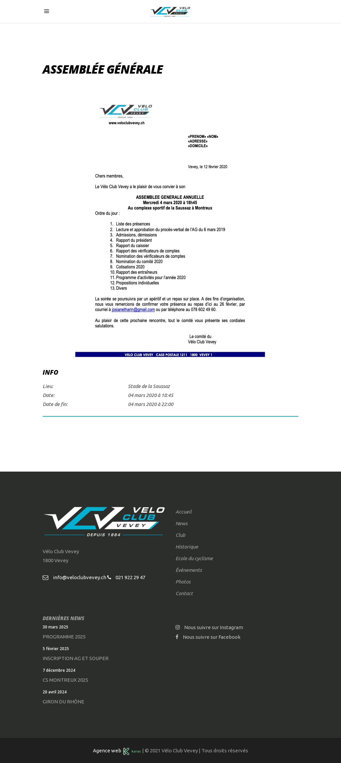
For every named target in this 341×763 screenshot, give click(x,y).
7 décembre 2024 (59, 670)
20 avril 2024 (55, 692)
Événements (188, 570)
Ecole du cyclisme (194, 558)
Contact (184, 593)
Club (180, 535)
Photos (182, 581)
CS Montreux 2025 (65, 680)
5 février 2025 (56, 648)
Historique (186, 547)
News (181, 523)
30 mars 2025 (55, 627)
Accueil (183, 512)
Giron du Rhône (63, 701)
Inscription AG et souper (76, 658)
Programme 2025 (64, 636)
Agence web (108, 750)
